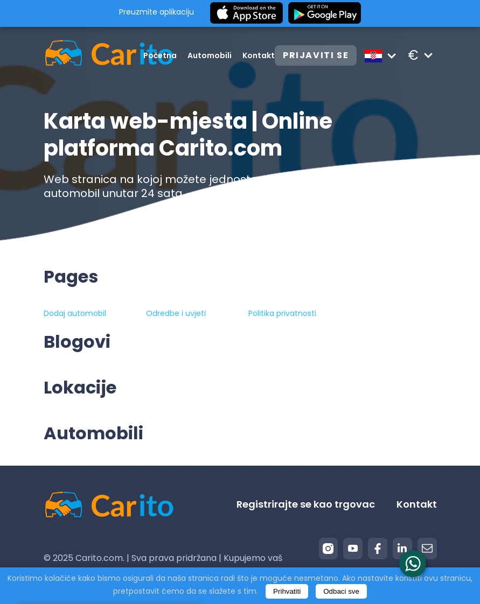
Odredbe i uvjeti (176, 313)
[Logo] (93, 55)
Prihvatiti (287, 591)
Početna (160, 55)
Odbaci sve (341, 591)
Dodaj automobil (75, 313)
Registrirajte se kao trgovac (305, 504)
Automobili (209, 55)
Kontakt (258, 55)
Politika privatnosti (282, 313)
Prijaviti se (316, 55)
